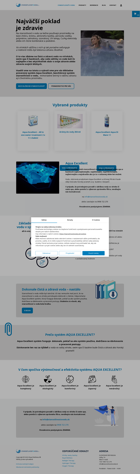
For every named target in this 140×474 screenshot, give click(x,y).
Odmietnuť (46, 253)
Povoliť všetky (93, 253)
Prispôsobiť (70, 253)
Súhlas (44, 220)
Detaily (70, 220)
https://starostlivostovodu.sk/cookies (72, 234)
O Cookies (96, 220)
